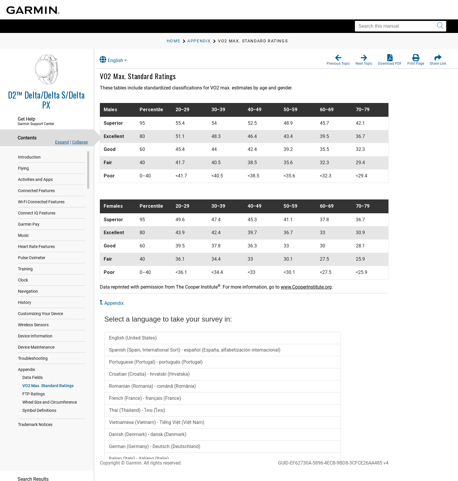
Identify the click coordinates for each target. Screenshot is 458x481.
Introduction (29, 157)
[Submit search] (440, 26)
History (24, 302)
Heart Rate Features (36, 246)
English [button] (116, 59)
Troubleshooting (33, 358)
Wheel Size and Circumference (49, 402)
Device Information (35, 336)
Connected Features (36, 190)
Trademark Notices (35, 424)
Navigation (28, 291)
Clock (23, 280)
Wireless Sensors (33, 324)
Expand (62, 142)
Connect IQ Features (36, 213)
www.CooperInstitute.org (311, 287)
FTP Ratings (33, 394)
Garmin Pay (28, 224)
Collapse (80, 142)
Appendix (26, 369)
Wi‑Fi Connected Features (41, 201)
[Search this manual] (400, 26)
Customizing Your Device (40, 313)
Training (25, 269)
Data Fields (32, 377)
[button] (338, 60)
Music (23, 235)
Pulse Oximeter (31, 257)
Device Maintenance (36, 347)
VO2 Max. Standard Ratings (48, 385)
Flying (23, 168)
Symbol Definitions (39, 410)
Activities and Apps (35, 179)
